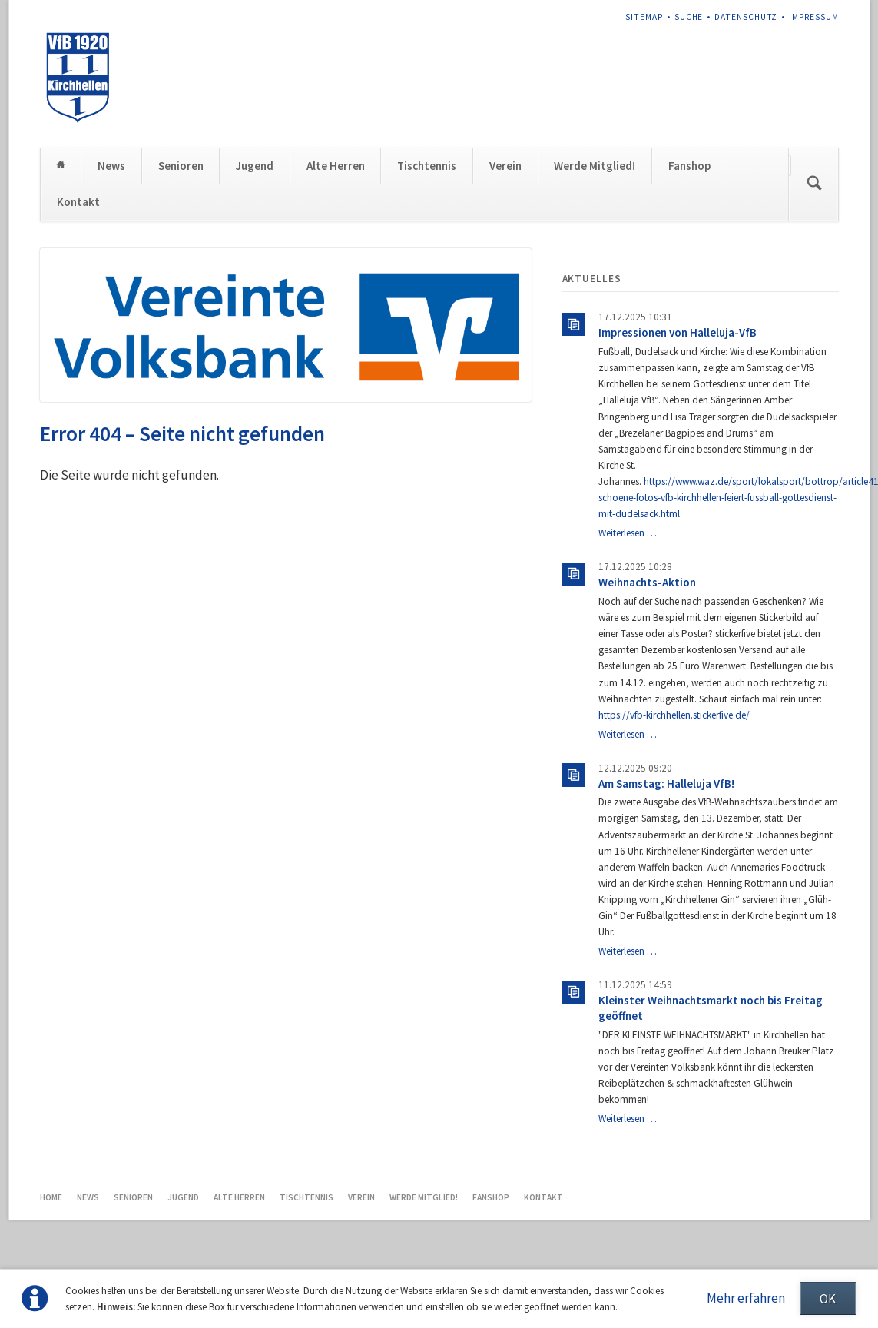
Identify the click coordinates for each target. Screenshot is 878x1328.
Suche (689, 17)
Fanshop (689, 165)
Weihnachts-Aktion (647, 582)
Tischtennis (426, 165)
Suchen (814, 184)
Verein (505, 165)
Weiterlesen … (627, 533)
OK (828, 1298)
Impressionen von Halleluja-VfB (677, 332)
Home (61, 165)
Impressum (814, 17)
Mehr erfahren (746, 1298)
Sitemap (644, 17)
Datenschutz (745, 17)
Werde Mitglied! (594, 165)
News (111, 165)
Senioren (181, 165)
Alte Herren (335, 165)
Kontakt (78, 201)
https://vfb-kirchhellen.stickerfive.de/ (674, 715)
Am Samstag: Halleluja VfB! (666, 783)
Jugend (254, 165)
